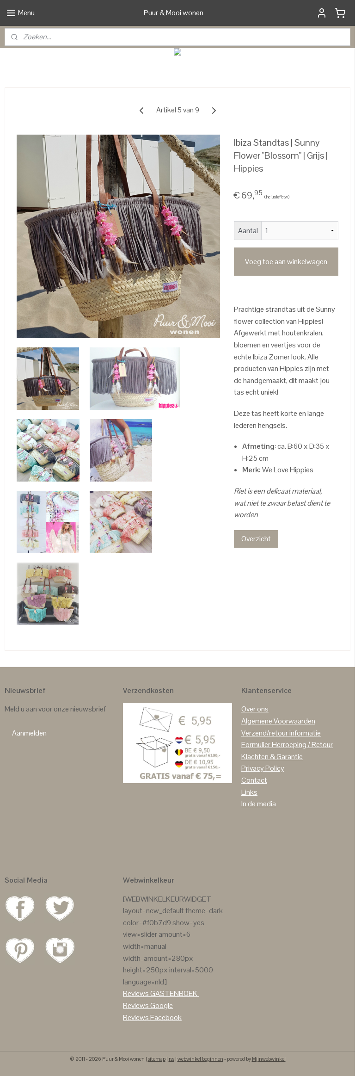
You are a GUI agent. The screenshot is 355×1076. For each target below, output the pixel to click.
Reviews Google (148, 1005)
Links (249, 792)
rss (171, 1059)
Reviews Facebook (152, 1017)
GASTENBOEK (174, 993)
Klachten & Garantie (272, 756)
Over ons (255, 709)
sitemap (156, 1059)
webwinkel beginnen (200, 1059)
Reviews (136, 993)
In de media (258, 804)
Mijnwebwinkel (269, 1059)
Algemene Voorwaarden (278, 721)
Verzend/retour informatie (281, 733)
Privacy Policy (262, 768)
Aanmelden (29, 733)
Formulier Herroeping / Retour (287, 744)
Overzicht (256, 539)
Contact (254, 780)
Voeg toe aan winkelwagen (286, 261)
